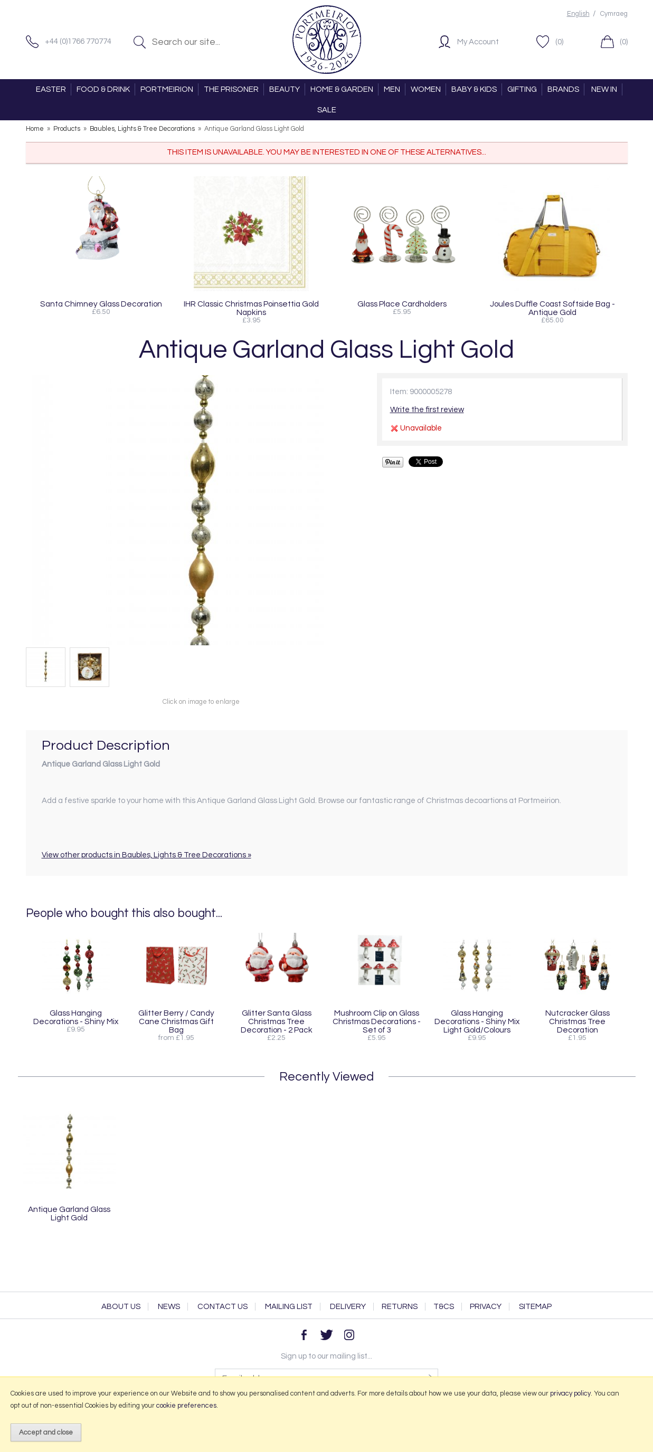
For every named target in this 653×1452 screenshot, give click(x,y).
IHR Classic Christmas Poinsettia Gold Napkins (251, 308)
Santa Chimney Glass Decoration (101, 304)
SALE (326, 110)
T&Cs (443, 1307)
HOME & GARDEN (341, 89)
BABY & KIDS (474, 89)
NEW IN (604, 89)
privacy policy (570, 1393)
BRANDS (563, 89)
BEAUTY (284, 89)
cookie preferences (186, 1405)
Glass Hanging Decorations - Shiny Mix (75, 1017)
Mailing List (289, 1307)
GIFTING (522, 89)
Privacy (485, 1307)
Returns (400, 1307)
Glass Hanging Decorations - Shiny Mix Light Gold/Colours (476, 1021)
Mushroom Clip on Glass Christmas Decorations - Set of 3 (377, 1021)
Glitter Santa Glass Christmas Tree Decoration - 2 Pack (277, 1021)
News (169, 1307)
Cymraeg (614, 14)
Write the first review (427, 410)
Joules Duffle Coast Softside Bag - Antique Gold (552, 308)
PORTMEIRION (166, 89)
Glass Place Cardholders (402, 304)
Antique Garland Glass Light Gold (69, 1213)
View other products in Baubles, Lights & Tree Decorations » (146, 855)
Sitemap (535, 1307)
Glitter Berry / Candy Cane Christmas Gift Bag (176, 1021)
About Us (120, 1307)
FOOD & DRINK (103, 89)
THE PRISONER (231, 89)
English (578, 14)
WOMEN (426, 89)
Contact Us (222, 1307)
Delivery (348, 1307)
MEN (392, 89)
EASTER (51, 89)
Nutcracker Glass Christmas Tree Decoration (577, 1021)
